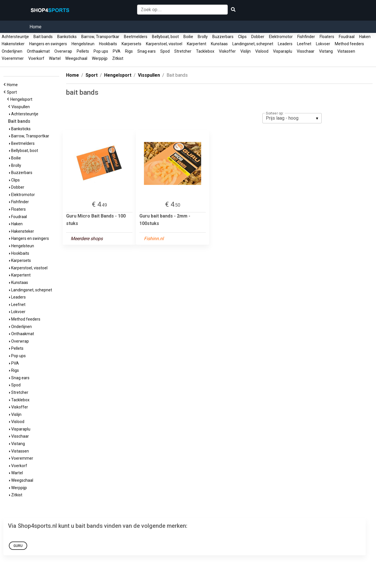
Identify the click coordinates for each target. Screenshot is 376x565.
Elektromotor (280, 36)
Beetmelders (135, 36)
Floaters (327, 36)
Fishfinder (306, 36)
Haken (364, 36)
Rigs (128, 51)
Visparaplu (282, 51)
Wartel (54, 58)
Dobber (258, 36)
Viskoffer (227, 51)
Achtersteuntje (15, 36)
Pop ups (101, 51)
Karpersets (131, 44)
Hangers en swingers (48, 44)
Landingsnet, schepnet (253, 44)
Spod (165, 51)
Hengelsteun (83, 44)
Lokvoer (323, 44)
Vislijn (245, 51)
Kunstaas (219, 44)
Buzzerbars (223, 36)
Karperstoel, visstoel (164, 44)
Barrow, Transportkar (100, 36)
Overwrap (63, 51)
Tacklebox (205, 51)
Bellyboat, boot (165, 36)
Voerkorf (36, 58)
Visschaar (305, 51)
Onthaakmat (38, 51)
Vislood (262, 51)
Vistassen (346, 51)
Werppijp (99, 58)
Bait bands (43, 36)
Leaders (285, 44)
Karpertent (196, 44)
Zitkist (117, 58)
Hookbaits (108, 44)
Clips (242, 36)
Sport (13, 92)
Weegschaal (76, 58)
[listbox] (292, 118)
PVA (116, 51)
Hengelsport (22, 99)
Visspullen (21, 106)
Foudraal (346, 36)
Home (35, 26)
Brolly (202, 36)
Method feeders (349, 44)
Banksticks (67, 36)
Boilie (188, 36)
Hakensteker (13, 44)
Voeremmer (12, 58)
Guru (18, 546)
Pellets (83, 51)
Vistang (326, 51)
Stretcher (183, 51)
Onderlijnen (12, 51)
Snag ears (146, 51)
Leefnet (304, 44)
